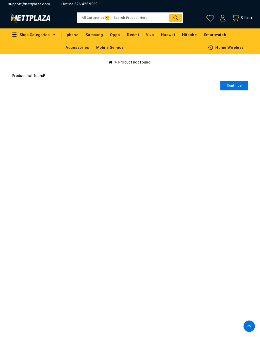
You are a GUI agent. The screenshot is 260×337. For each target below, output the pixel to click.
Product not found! (134, 62)
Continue (234, 85)
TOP (249, 326)
